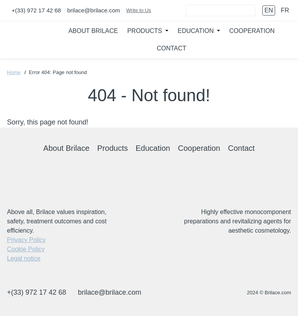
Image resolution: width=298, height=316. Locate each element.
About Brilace (93, 31)
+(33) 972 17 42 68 (36, 10)
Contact (171, 48)
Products (144, 31)
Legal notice (23, 258)
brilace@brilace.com (93, 10)
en (268, 10)
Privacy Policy (26, 240)
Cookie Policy (26, 249)
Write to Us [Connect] (138, 10)
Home (14, 72)
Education (196, 31)
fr (285, 10)
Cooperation (252, 31)
